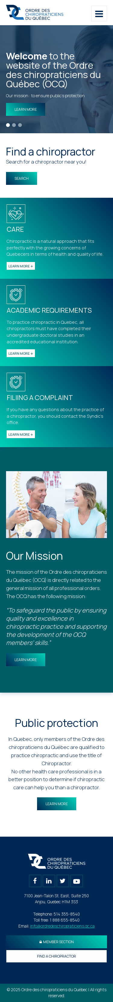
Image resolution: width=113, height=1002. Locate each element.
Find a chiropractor (56, 956)
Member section (56, 941)
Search (21, 178)
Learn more (25, 109)
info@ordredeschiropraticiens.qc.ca (62, 926)
